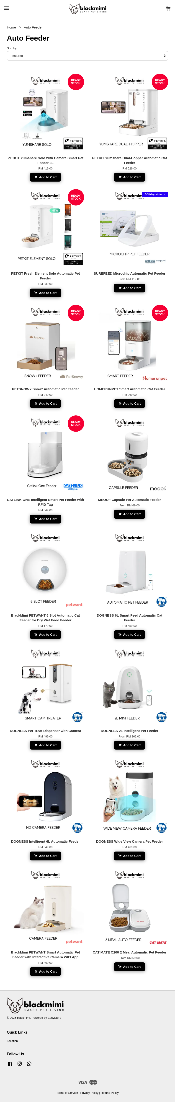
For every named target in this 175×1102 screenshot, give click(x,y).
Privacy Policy (89, 1092)
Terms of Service (67, 1092)
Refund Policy (110, 1092)
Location (12, 1041)
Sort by (12, 48)
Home (11, 27)
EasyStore (54, 1017)
